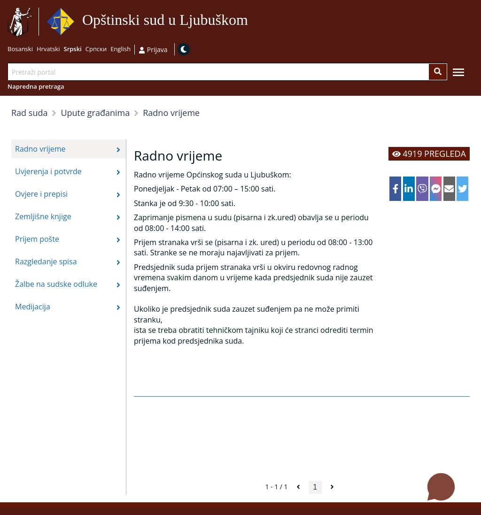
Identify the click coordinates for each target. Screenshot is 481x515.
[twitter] (462, 189)
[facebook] (395, 189)
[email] (449, 189)
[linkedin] (409, 189)
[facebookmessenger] (436, 189)
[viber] (422, 189)
